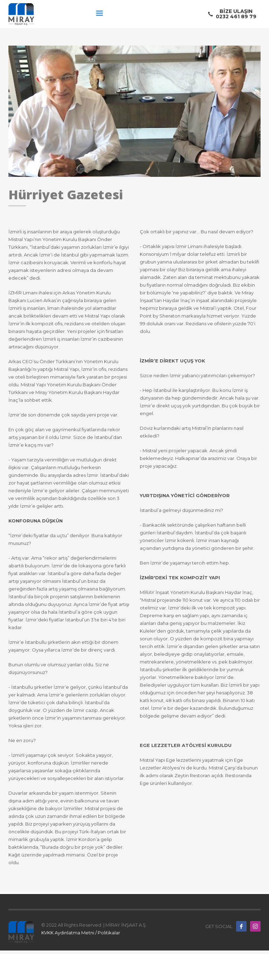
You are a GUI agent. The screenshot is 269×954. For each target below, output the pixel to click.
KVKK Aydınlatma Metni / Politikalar (80, 932)
